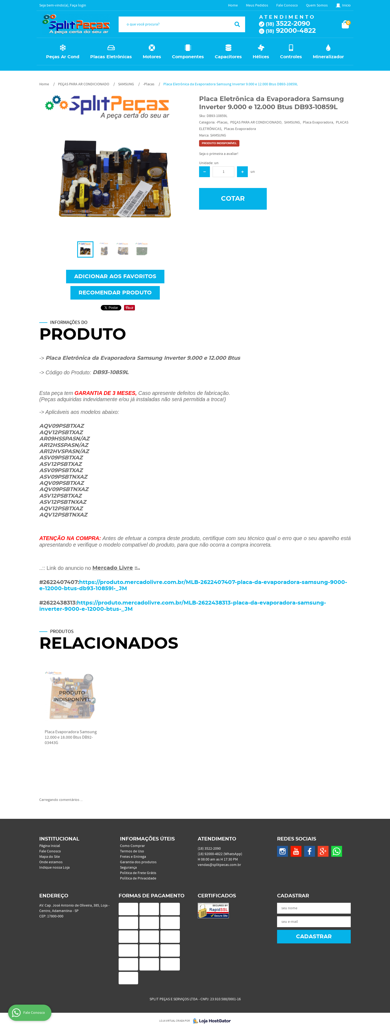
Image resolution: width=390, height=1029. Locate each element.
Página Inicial (49, 845)
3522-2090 (288, 24)
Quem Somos (317, 5)
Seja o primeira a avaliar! (218, 153)
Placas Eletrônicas (111, 57)
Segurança (128, 867)
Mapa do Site (49, 856)
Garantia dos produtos (138, 862)
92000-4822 (291, 31)
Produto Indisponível (72, 697)
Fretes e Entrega (133, 856)
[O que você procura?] (237, 24)
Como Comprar (132, 845)
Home (233, 5)
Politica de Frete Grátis (138, 873)
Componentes (188, 57)
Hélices (261, 57)
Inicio (346, 5)
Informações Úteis (147, 839)
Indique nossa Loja (54, 867)
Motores (152, 57)
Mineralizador (328, 57)
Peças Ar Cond (62, 57)
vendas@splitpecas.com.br (219, 864)
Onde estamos (51, 862)
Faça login (78, 5)
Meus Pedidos (257, 5)
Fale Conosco (287, 5)
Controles (291, 57)
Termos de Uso (132, 851)
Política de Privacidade (138, 878)
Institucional (59, 839)
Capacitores (228, 57)
